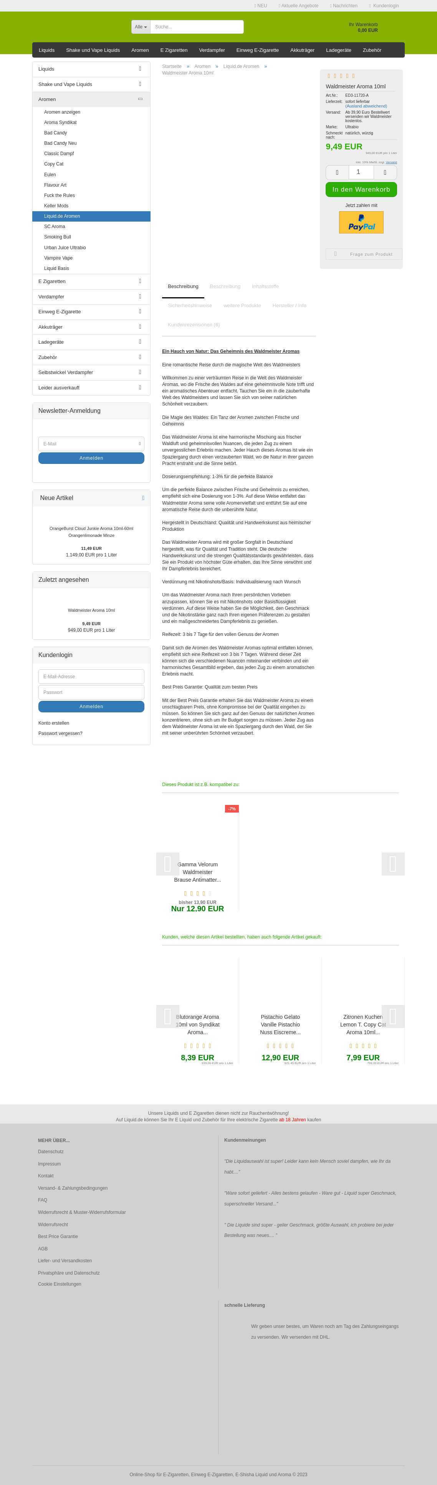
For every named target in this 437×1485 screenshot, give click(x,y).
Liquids (47, 50)
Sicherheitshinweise (190, 305)
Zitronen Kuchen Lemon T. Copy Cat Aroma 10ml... (363, 1024)
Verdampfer (212, 50)
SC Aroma (54, 226)
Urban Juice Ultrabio (65, 247)
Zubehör (372, 50)
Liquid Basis (56, 268)
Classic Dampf (59, 153)
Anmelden (91, 458)
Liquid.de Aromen (62, 216)
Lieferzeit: (333, 101)
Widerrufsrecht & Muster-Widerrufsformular (82, 1212)
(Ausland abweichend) (366, 106)
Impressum (49, 1164)
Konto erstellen (53, 723)
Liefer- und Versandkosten (65, 1260)
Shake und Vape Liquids (93, 50)
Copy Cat (53, 164)
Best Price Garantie (58, 1236)
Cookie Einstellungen (59, 1284)
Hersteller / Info (289, 305)
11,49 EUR (91, 548)
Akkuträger (302, 50)
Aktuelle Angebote (299, 5)
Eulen (50, 174)
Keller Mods (56, 206)
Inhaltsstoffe (265, 286)
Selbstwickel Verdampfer (65, 372)
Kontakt (46, 1176)
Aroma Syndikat (60, 122)
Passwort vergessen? (60, 733)
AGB (43, 1249)
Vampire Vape (58, 258)
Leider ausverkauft (58, 388)
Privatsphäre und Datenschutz (69, 1273)
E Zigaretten (174, 50)
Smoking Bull (57, 237)
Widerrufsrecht (53, 1224)
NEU (261, 5)
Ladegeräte (338, 50)
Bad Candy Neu (60, 143)
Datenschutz (51, 1151)
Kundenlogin (384, 5)
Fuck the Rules (59, 195)
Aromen (140, 50)
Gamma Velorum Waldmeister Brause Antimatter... (197, 872)
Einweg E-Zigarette (258, 50)
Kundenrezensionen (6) (194, 325)
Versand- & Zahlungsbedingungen (73, 1188)
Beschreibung (183, 286)
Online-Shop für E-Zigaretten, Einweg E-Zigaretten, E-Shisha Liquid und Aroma (210, 1474)
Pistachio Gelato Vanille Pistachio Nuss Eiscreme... (280, 1024)
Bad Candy (55, 133)
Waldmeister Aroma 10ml (91, 610)
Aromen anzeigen (62, 112)
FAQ (42, 1200)
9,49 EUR (91, 623)
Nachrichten (344, 5)
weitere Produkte (242, 305)
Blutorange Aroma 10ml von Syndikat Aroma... (197, 1024)
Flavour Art (55, 185)
